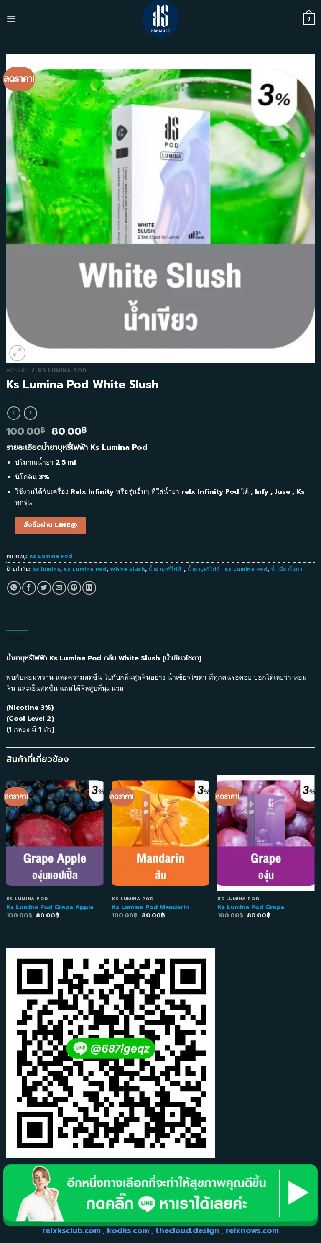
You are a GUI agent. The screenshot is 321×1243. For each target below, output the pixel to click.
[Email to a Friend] (59, 588)
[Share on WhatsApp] (14, 588)
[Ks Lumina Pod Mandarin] (160, 833)
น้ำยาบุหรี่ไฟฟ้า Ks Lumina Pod (227, 569)
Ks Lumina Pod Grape (250, 907)
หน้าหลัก (17, 370)
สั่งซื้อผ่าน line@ (50, 525)
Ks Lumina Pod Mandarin (150, 907)
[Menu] (11, 18)
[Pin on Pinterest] (74, 588)
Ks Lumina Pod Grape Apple (50, 907)
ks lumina (46, 569)
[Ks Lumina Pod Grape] (266, 833)
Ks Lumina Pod (62, 370)
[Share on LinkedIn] (89, 588)
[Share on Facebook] (29, 588)
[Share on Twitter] (44, 588)
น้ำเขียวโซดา (286, 569)
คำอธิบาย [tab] (17, 638)
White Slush (127, 569)
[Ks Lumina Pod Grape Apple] (55, 833)
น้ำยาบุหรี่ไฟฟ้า (166, 569)
